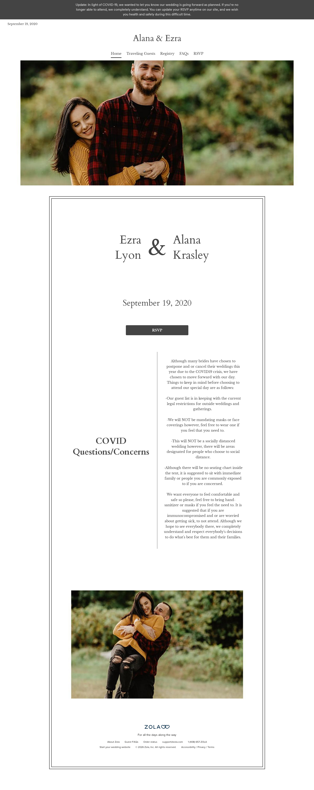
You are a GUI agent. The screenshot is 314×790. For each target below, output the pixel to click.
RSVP (198, 53)
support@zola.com (172, 742)
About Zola (113, 742)
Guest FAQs (131, 742)
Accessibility (188, 747)
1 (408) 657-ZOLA (197, 742)
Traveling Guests (140, 53)
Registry (167, 53)
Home (116, 53)
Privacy (201, 747)
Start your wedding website (115, 747)
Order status (150, 742)
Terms (211, 747)
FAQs (184, 53)
